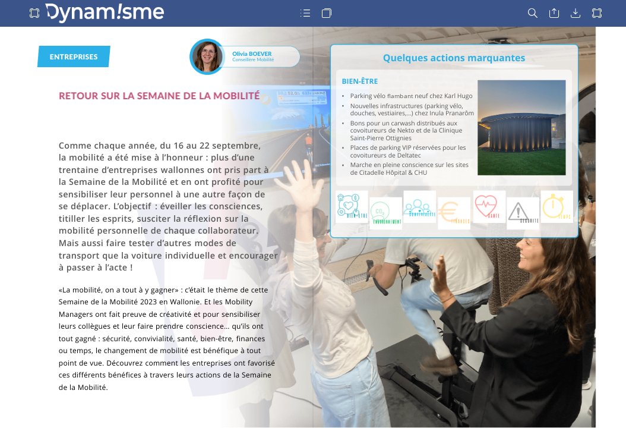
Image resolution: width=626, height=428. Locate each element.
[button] (34, 13)
